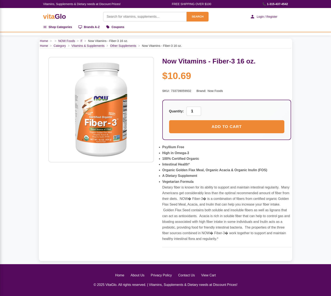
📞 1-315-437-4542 (275, 4)
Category (60, 45)
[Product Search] (145, 17)
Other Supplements (123, 45)
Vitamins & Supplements (88, 45)
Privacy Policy (161, 275)
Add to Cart (227, 126)
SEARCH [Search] (197, 16)
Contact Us (186, 275)
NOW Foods (66, 41)
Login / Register (263, 16)
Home (44, 41)
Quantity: (176, 111)
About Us (138, 275)
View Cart (208, 275)
